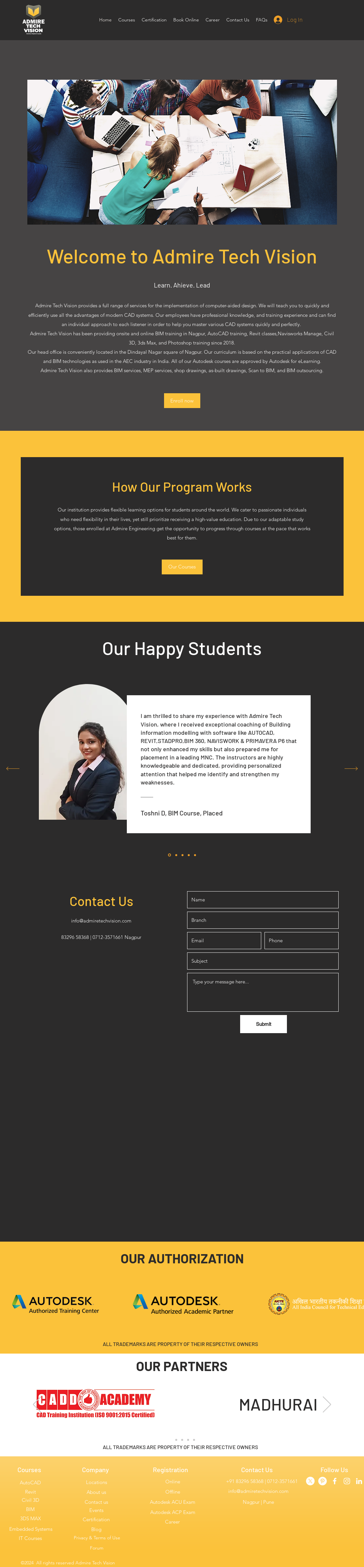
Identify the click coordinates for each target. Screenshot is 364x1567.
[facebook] (334, 1481)
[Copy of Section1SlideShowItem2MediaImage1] (182, 855)
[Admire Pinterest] (322, 1481)
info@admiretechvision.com (101, 921)
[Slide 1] (170, 1440)
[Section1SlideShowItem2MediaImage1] (176, 855)
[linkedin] (359, 1481)
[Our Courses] (182, 567)
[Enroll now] (182, 400)
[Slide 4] (188, 1440)
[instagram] (347, 1481)
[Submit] (263, 1024)
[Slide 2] (176, 1440)
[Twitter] (310, 1481)
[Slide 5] (194, 1440)
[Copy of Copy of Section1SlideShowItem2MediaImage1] (189, 855)
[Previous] (12, 768)
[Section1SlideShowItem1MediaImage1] (169, 855)
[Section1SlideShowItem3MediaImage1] (195, 855)
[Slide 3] (182, 1440)
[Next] (351, 768)
